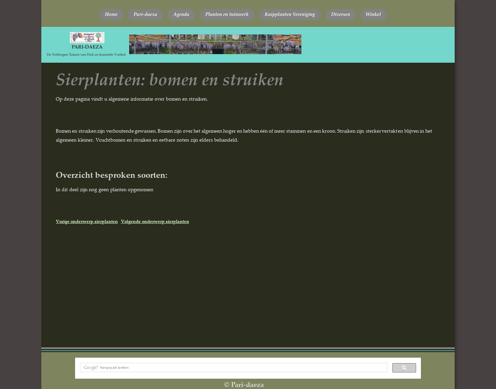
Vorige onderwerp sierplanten (87, 221)
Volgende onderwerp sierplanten (155, 221)
